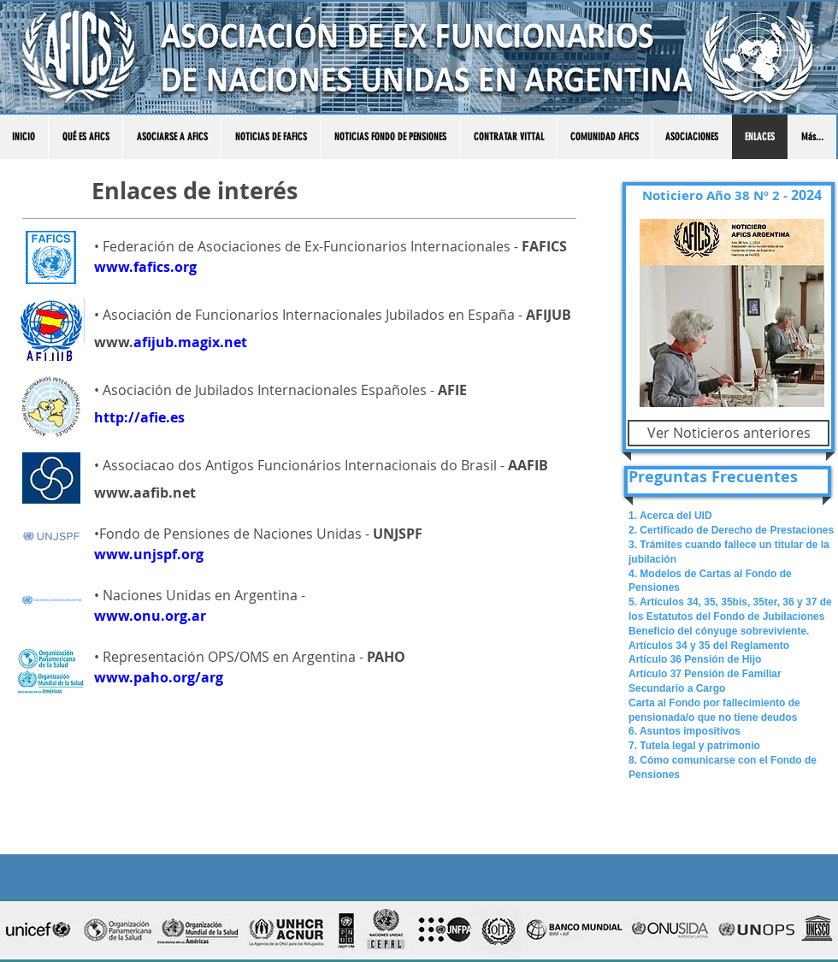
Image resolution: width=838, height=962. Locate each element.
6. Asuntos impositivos (684, 731)
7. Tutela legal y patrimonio (694, 746)
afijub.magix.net (190, 342)
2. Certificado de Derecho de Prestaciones (731, 530)
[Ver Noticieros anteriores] (728, 433)
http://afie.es (139, 417)
